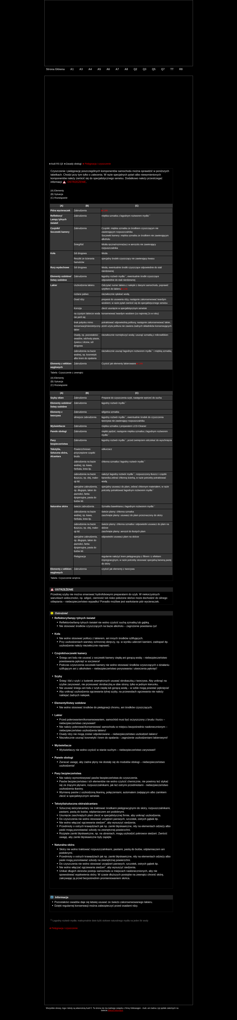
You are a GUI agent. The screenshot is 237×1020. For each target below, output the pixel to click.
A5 (99, 69)
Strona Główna (55, 69)
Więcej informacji (115, 1010)
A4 (90, 69)
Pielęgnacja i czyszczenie (98, 163)
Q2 (135, 69)
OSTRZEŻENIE (76, 182)
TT (172, 69)
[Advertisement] (95, 90)
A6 (108, 69)
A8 (126, 69)
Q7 (163, 69)
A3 (81, 69)
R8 (181, 69)
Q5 (153, 69)
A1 (72, 69)
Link (106, 210)
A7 (117, 69)
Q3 (144, 69)
